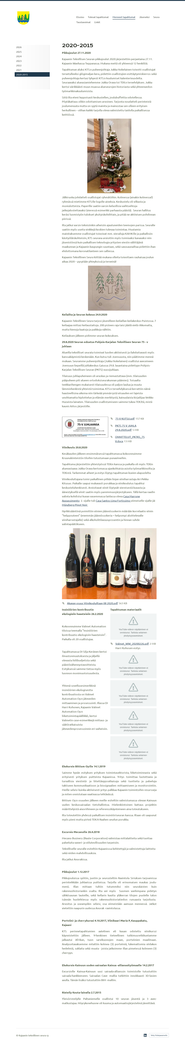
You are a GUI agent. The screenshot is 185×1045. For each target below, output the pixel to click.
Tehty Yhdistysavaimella (159, 1035)
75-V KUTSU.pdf (125, 418)
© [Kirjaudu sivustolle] (17, 1035)
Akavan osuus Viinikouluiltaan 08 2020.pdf (92, 603)
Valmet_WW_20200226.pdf (132, 643)
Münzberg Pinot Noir (75, 504)
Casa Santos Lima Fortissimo (113, 500)
